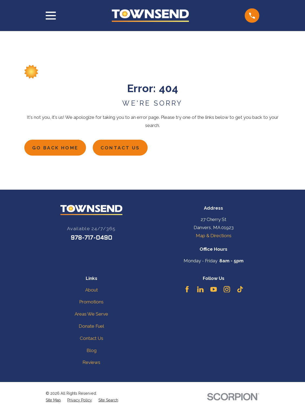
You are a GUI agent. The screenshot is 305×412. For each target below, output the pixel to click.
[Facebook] (187, 289)
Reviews (91, 362)
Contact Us (121, 147)
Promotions (91, 302)
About (91, 290)
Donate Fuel (91, 326)
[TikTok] (240, 289)
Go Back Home (55, 147)
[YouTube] (213, 289)
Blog (92, 350)
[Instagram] (227, 289)
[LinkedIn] (200, 289)
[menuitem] (53, 400)
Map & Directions (213, 236)
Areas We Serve (91, 314)
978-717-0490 (91, 238)
